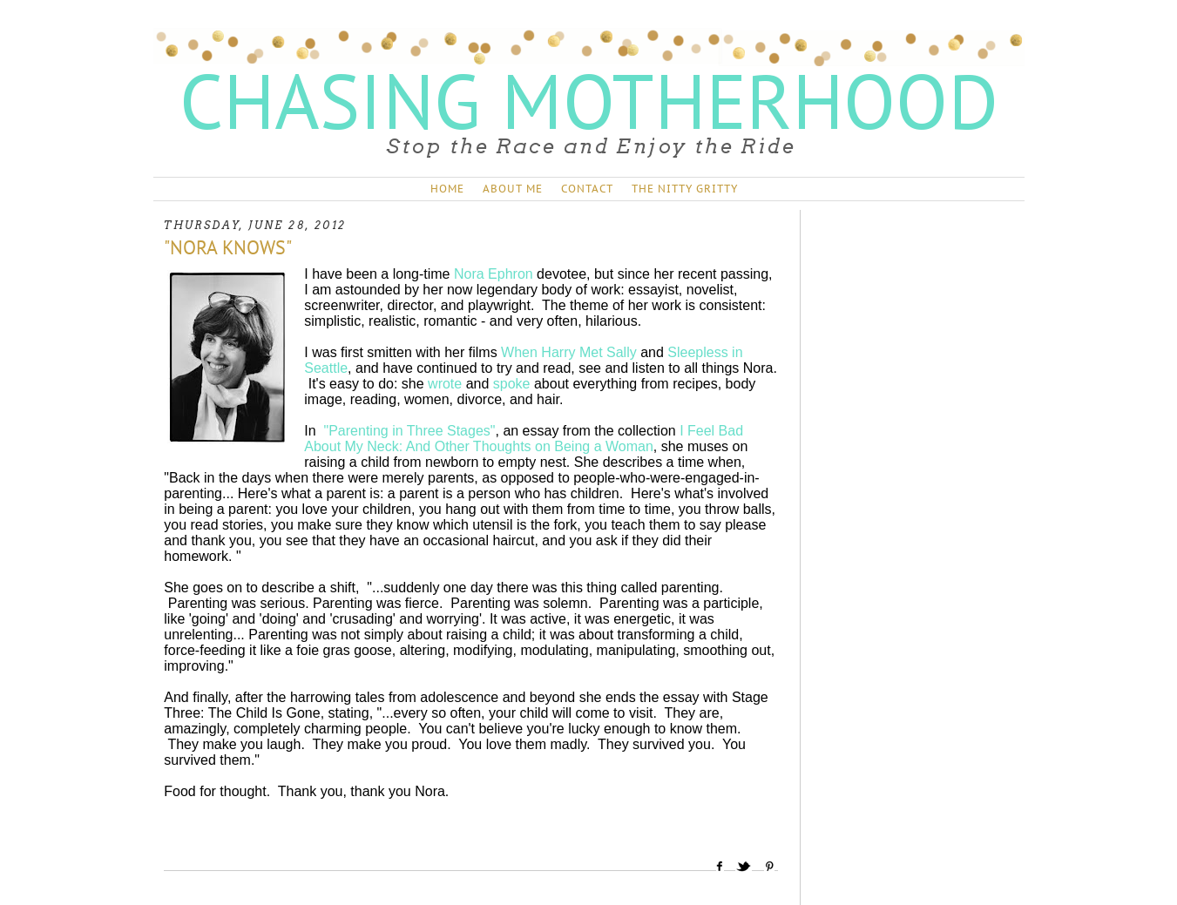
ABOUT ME (513, 188)
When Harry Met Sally (569, 352)
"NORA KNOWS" (228, 247)
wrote (445, 383)
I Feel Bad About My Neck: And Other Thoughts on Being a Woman (523, 438)
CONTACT (587, 188)
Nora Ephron (493, 274)
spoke (512, 383)
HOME (447, 188)
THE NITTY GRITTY (685, 188)
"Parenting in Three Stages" (410, 430)
